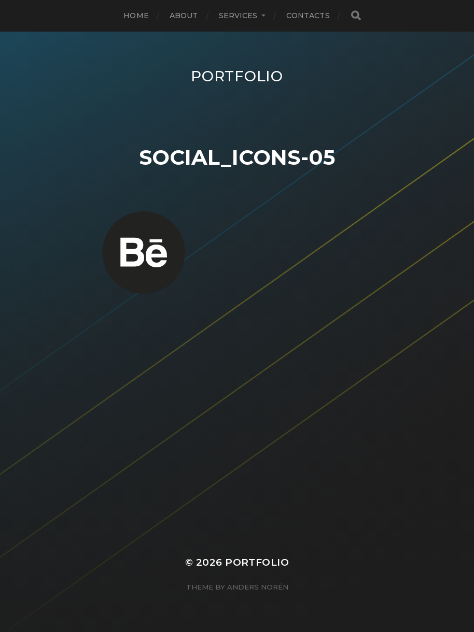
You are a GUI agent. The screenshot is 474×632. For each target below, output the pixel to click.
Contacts (308, 15)
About (184, 15)
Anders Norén (257, 587)
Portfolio (237, 76)
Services (238, 15)
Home (136, 15)
